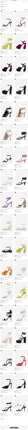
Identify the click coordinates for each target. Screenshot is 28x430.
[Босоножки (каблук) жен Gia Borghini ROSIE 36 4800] (6, 404)
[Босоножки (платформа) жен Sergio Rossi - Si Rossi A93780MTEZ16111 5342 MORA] (6, 65)
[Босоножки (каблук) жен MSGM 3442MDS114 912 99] (6, 155)
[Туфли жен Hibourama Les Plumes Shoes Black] (6, 110)
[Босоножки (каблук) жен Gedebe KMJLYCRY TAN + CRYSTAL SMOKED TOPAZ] (21, 20)
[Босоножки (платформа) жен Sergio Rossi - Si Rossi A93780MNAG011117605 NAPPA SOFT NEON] (21, 246)
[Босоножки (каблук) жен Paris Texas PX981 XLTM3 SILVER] (21, 314)
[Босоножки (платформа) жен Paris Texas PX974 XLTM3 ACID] (6, 42)
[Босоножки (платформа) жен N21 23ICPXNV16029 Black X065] (6, 88)
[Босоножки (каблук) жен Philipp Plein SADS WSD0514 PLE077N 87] (21, 359)
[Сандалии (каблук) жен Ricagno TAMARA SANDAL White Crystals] (21, 269)
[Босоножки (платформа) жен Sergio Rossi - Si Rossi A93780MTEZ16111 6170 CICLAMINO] (21, 42)
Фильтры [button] (26, 9)
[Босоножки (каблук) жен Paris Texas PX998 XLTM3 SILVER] (6, 178)
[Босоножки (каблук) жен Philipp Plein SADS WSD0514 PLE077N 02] (6, 382)
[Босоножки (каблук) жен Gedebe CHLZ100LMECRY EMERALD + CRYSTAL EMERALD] (6, 20)
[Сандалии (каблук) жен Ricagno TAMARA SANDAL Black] (6, 314)
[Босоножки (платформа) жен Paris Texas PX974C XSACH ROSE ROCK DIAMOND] (6, 336)
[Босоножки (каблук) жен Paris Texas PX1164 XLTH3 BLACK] (21, 382)
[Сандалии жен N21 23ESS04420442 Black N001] (6, 246)
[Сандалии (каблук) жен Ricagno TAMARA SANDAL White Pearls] (6, 291)
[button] (25, 2)
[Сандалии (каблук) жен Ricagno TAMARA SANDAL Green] (21, 291)
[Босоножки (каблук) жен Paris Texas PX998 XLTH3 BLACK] (21, 178)
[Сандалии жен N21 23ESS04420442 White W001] (21, 223)
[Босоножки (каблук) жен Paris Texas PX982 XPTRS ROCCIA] (21, 201)
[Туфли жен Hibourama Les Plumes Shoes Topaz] (21, 110)
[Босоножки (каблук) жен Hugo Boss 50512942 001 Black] (6, 359)
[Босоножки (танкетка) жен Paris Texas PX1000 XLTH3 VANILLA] (6, 223)
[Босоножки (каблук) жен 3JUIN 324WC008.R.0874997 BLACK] (21, 404)
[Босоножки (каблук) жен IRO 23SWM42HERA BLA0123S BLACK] (21, 133)
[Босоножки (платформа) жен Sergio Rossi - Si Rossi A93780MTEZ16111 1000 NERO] (21, 65)
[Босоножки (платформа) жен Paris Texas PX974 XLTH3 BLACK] (21, 336)
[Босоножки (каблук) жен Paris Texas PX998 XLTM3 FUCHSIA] (21, 155)
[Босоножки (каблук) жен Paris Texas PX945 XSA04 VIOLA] (6, 201)
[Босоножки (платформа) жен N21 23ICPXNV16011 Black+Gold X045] (21, 88)
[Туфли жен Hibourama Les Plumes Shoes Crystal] (6, 133)
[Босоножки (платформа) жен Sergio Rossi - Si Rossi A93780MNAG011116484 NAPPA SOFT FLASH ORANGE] (6, 269)
